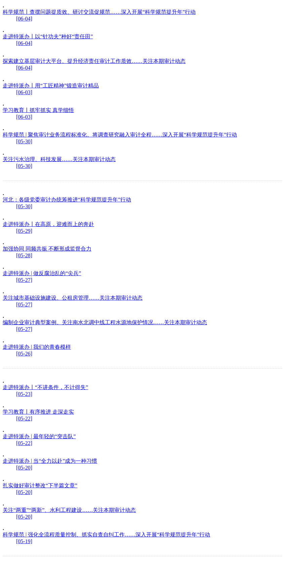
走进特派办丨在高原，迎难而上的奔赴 (48, 224)
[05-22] (24, 418)
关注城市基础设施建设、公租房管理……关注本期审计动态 (72, 298)
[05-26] (24, 353)
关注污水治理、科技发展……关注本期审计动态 (59, 159)
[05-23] (24, 394)
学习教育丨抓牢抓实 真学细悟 (38, 110)
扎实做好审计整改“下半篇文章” (40, 485)
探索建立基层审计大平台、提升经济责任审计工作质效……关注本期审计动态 (94, 61)
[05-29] (24, 231)
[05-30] (24, 141)
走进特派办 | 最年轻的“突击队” (39, 436)
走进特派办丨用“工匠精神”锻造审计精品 (51, 85)
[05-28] (24, 255)
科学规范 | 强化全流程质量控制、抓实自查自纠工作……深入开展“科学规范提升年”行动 (106, 534)
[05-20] (24, 468)
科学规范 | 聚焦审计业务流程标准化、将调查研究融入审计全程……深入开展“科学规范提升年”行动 (120, 135)
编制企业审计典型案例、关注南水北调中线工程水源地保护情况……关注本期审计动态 (105, 322)
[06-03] (24, 92)
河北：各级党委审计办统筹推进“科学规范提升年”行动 (67, 199)
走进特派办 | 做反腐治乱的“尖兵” (42, 273)
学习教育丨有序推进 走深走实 (38, 412)
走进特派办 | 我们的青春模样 (37, 347)
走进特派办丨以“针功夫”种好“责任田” (48, 36)
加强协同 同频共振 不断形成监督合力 (47, 249)
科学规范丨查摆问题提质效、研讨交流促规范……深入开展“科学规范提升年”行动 (99, 12)
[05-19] (24, 541)
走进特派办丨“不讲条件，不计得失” (45, 387)
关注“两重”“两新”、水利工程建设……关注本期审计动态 (69, 510)
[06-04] (24, 19)
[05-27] (24, 280)
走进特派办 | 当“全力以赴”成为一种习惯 (50, 461)
